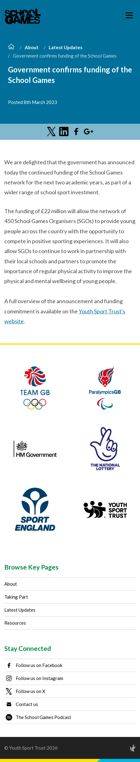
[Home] (11, 47)
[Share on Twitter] (51, 131)
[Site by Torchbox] (120, 748)
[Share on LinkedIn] (64, 131)
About (32, 47)
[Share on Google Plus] (88, 131)
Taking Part (16, 597)
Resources (15, 623)
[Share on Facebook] (76, 131)
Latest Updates (65, 47)
